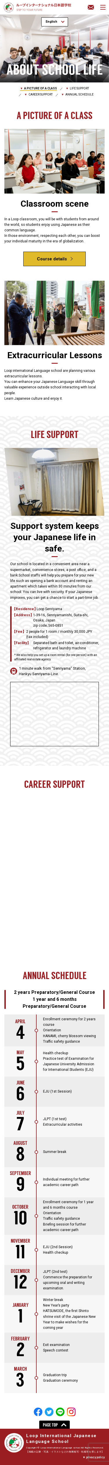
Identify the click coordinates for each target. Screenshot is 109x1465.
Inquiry (91, 7)
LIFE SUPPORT (79, 88)
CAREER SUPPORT (40, 94)
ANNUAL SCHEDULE (79, 94)
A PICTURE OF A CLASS (40, 88)
